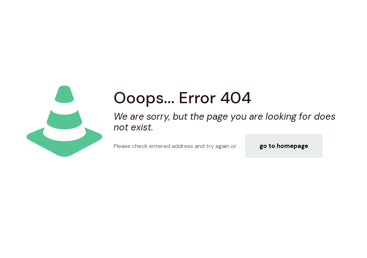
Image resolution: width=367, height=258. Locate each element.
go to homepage (283, 146)
